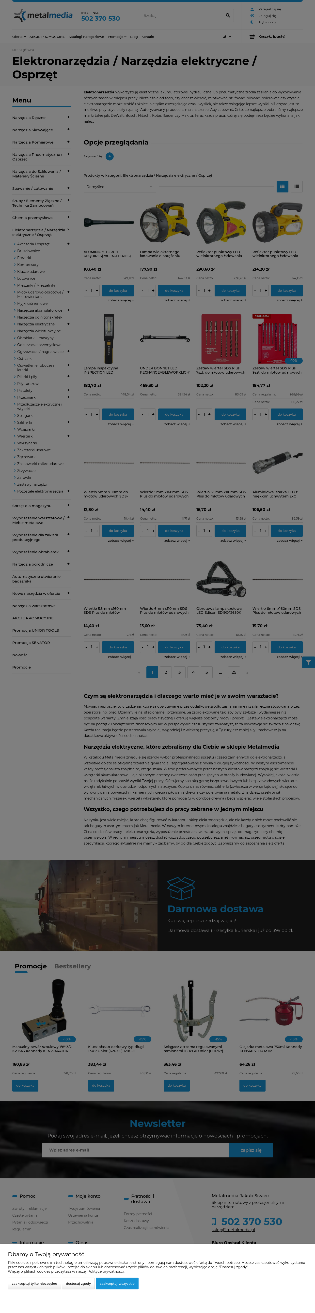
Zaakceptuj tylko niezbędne (34, 1283)
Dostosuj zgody (78, 1283)
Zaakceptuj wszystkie (117, 1283)
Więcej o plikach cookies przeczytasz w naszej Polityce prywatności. (66, 1271)
